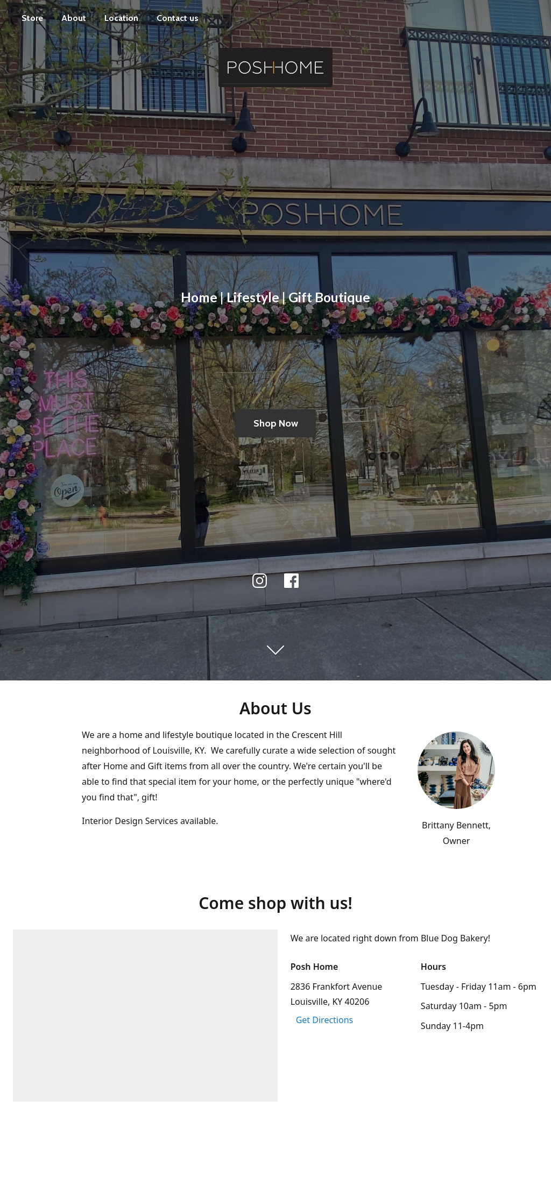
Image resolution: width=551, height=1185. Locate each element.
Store (32, 18)
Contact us (178, 18)
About (73, 18)
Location (121, 18)
